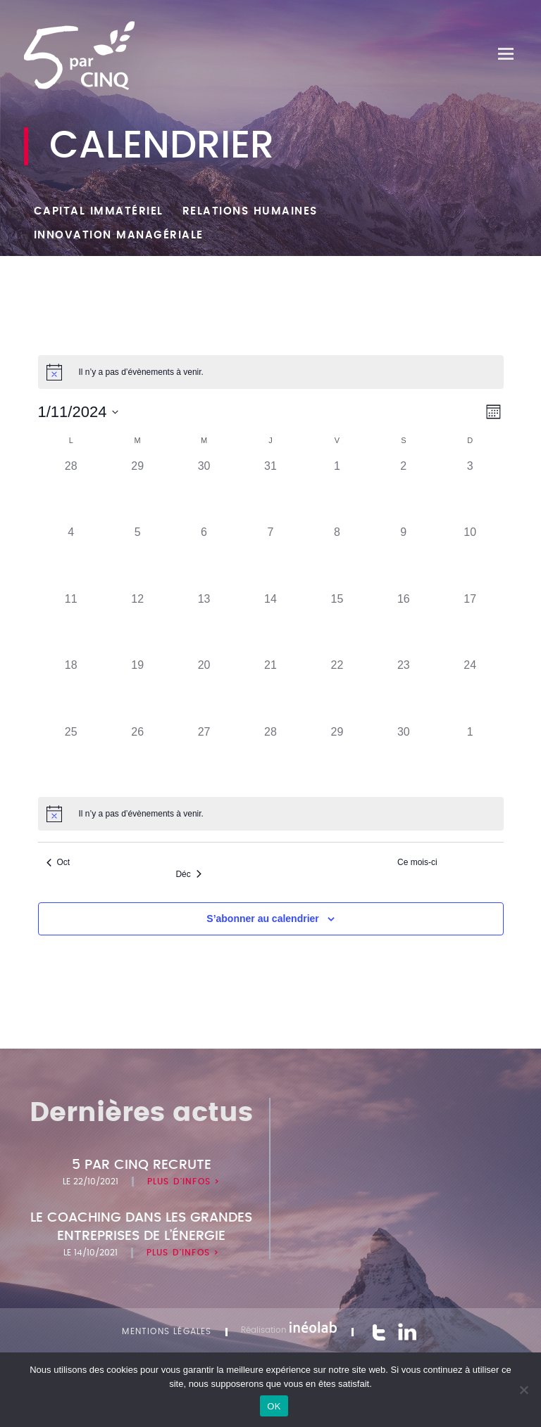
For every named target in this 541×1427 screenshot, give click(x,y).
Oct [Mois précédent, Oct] (58, 862)
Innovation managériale (119, 235)
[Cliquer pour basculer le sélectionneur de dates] (78, 411)
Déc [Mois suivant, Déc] (188, 874)
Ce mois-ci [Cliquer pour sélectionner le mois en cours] (417, 862)
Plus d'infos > (183, 1181)
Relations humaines (250, 211)
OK (273, 1406)
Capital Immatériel (98, 211)
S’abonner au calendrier (262, 918)
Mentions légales (166, 1331)
